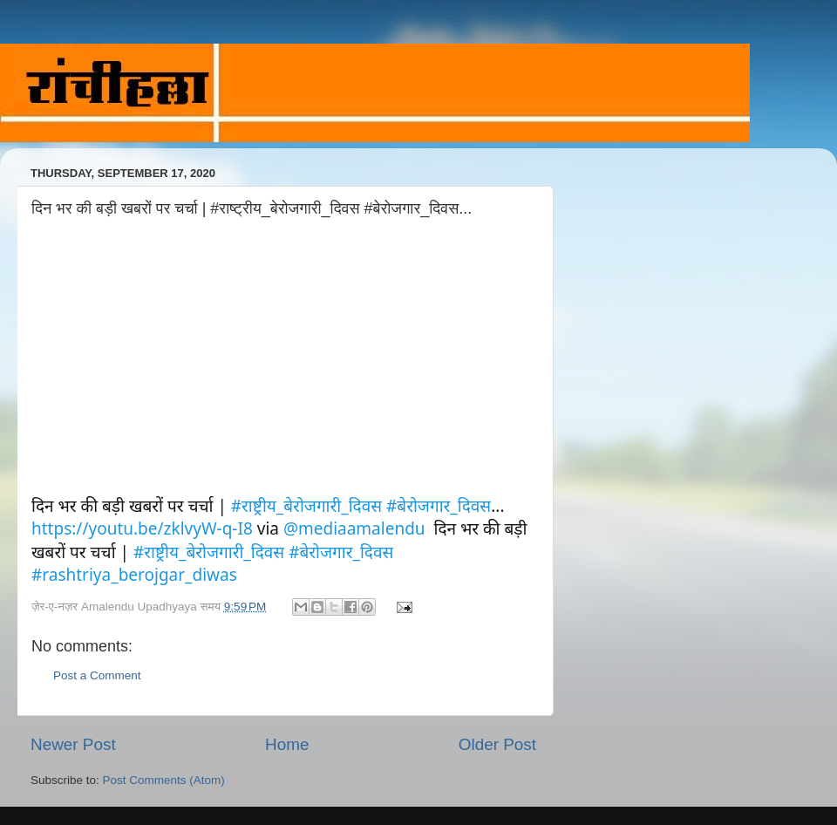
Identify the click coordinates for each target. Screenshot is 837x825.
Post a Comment (97, 675)
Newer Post (73, 744)
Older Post (497, 744)
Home (287, 744)
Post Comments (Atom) (164, 780)
